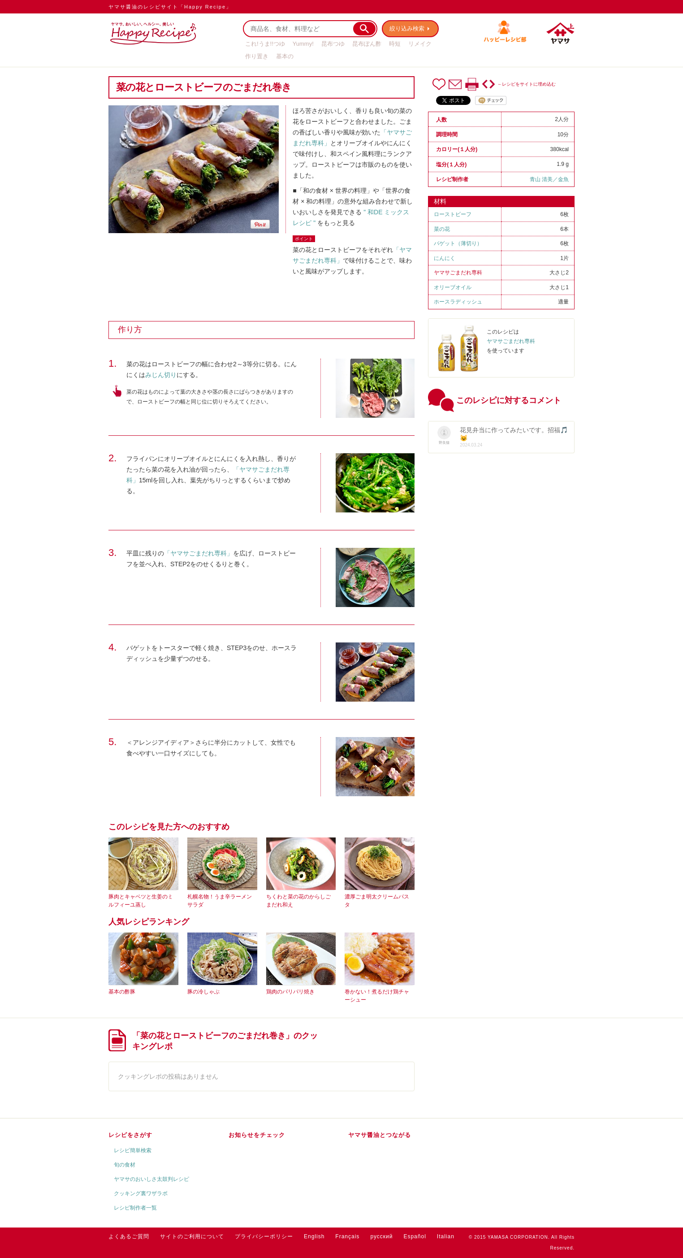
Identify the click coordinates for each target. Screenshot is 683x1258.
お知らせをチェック (257, 1135)
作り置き (256, 56)
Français (347, 1236)
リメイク (420, 43)
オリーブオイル (452, 287)
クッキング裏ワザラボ (141, 1193)
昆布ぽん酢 (366, 43)
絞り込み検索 (406, 28)
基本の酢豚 (121, 992)
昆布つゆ (333, 43)
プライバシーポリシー (264, 1236)
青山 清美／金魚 (549, 179)
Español (414, 1236)
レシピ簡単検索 (132, 1150)
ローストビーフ (452, 214)
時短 (395, 43)
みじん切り (161, 374)
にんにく (444, 258)
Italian (445, 1236)
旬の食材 (124, 1165)
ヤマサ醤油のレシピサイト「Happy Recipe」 (170, 6)
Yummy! (303, 43)
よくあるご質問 (128, 1236)
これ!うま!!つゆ (265, 43)
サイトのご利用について (192, 1236)
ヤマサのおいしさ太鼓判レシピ (151, 1179)
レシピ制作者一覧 (135, 1208)
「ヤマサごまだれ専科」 (198, 553)
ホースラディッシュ (458, 302)
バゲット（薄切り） (458, 243)
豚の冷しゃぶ (203, 992)
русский (381, 1236)
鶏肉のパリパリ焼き (290, 992)
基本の (285, 56)
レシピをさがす (130, 1135)
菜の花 (442, 229)
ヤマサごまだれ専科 (458, 272)
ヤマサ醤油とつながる (379, 1135)
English (314, 1236)
